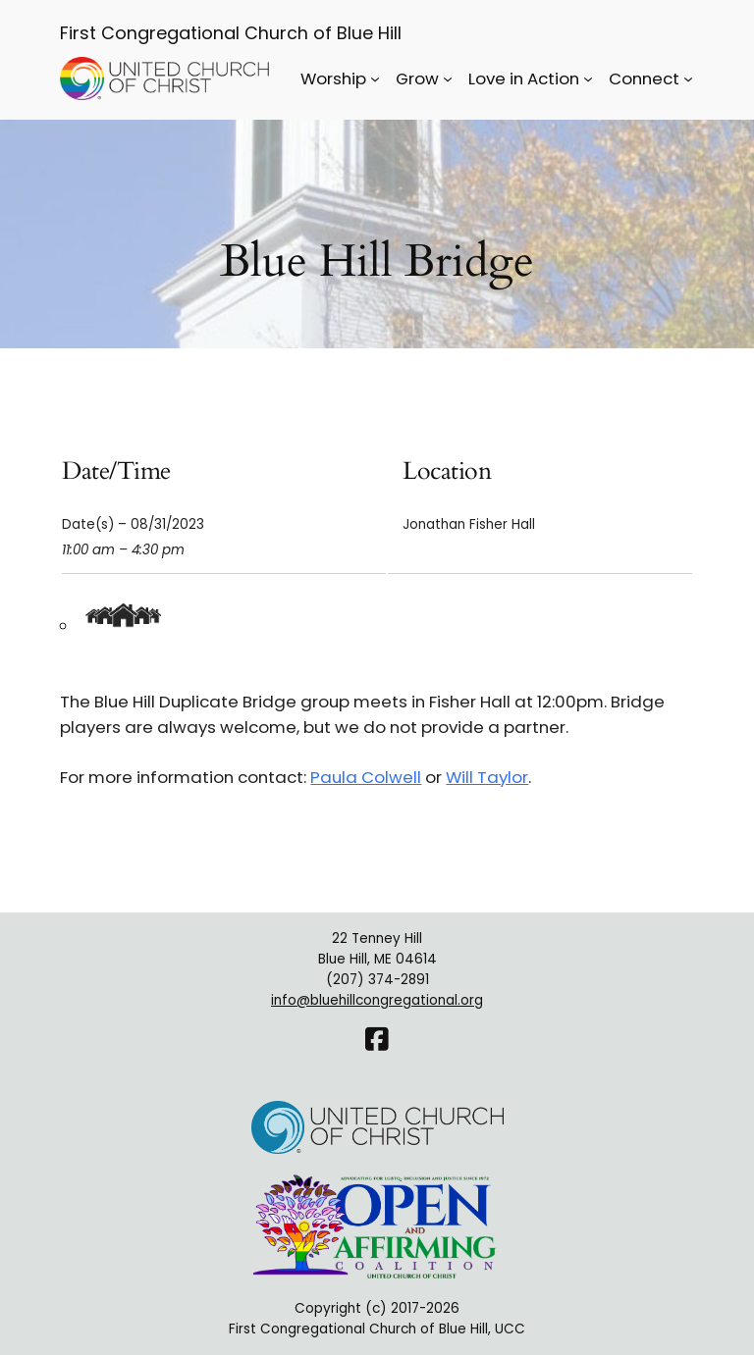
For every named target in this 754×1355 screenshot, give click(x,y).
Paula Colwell (365, 777)
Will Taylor (487, 777)
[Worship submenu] (375, 78)
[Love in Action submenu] (588, 78)
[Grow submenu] (448, 78)
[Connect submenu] (688, 78)
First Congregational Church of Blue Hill (231, 33)
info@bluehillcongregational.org (377, 1000)
